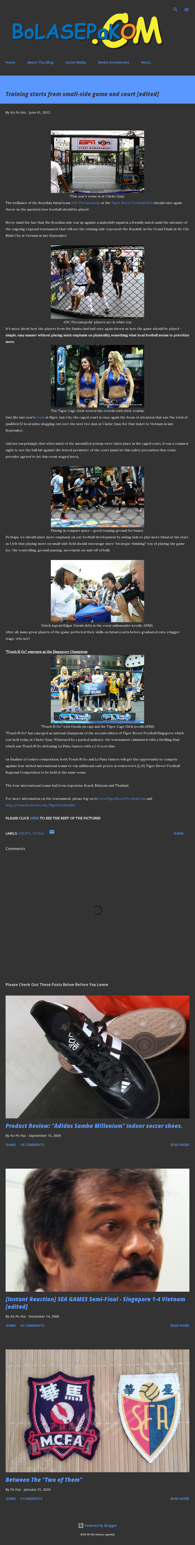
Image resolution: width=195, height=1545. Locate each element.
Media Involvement (113, 62)
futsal (39, 833)
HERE (34, 818)
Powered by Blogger (97, 1525)
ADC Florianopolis (85, 203)
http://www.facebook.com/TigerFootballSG (40, 805)
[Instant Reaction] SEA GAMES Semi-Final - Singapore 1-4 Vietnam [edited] (95, 1302)
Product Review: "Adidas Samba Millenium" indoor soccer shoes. (94, 1126)
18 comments (32, 1144)
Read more (180, 1144)
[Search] (175, 8)
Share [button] (179, 833)
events (25, 833)
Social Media (76, 62)
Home (10, 62)
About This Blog (40, 62)
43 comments (32, 1325)
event (40, 417)
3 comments (31, 1498)
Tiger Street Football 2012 (132, 203)
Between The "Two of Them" (44, 1479)
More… (147, 62)
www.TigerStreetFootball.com (122, 798)
